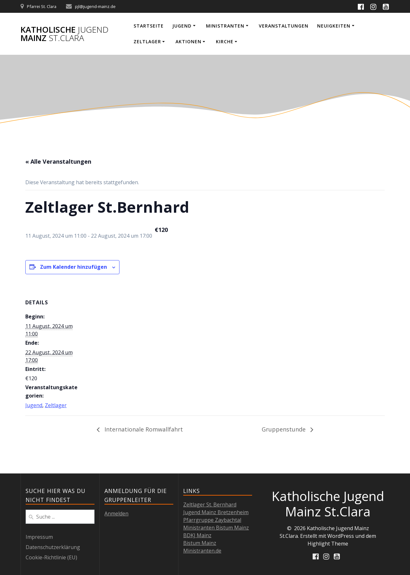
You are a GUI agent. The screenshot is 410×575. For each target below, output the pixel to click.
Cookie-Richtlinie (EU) (51, 557)
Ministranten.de (202, 550)
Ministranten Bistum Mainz (216, 527)
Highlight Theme (328, 543)
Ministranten (225, 26)
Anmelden (116, 513)
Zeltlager (147, 41)
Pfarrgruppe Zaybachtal (212, 519)
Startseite (149, 26)
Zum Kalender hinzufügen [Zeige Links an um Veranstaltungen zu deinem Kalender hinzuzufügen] (73, 266)
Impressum (39, 536)
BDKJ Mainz (197, 535)
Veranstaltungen (283, 26)
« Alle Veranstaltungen (58, 161)
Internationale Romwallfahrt (143, 429)
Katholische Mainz (64, 34)
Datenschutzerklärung (53, 547)
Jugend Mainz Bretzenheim (216, 512)
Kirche (225, 41)
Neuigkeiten (333, 26)
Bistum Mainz (199, 542)
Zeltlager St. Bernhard (209, 504)
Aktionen (188, 41)
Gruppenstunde (284, 429)
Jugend (182, 26)
